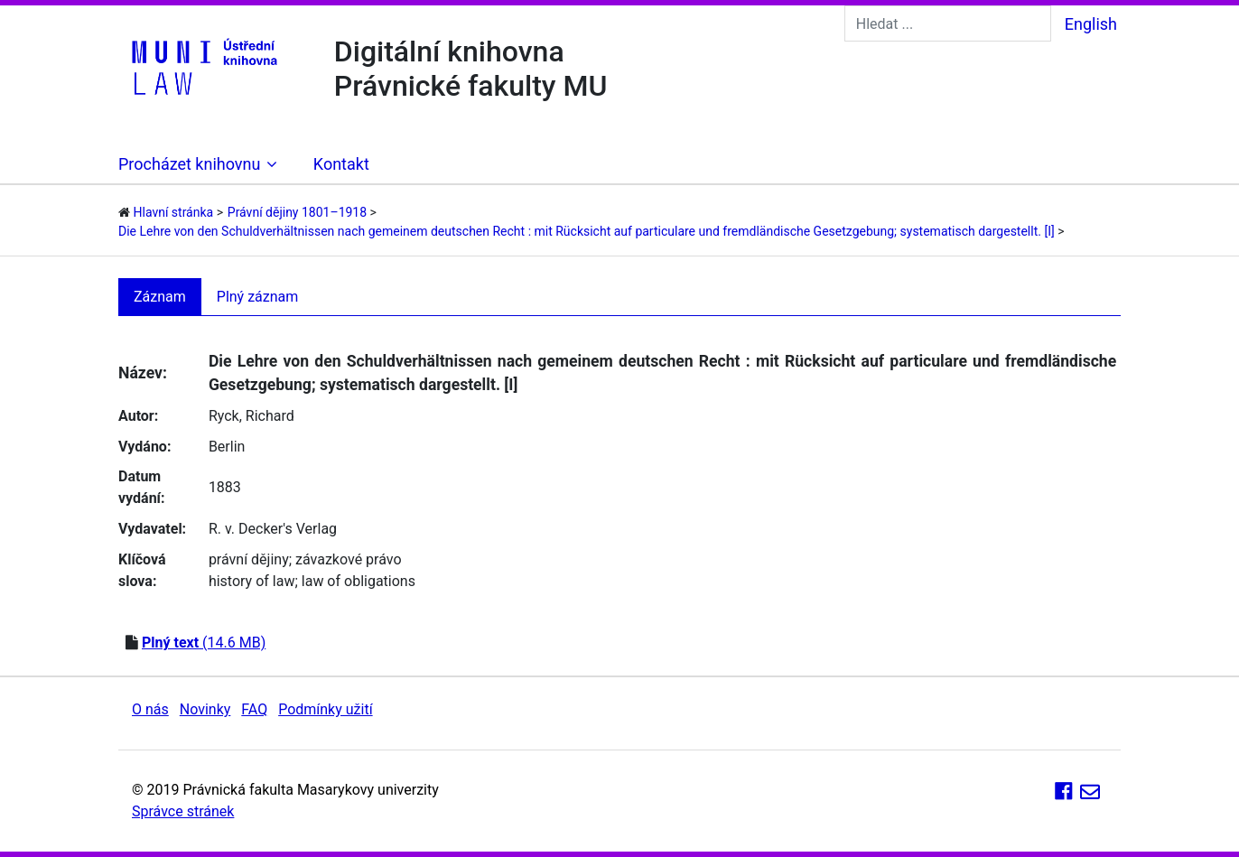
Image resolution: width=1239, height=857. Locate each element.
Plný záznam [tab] (258, 296)
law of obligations (358, 581)
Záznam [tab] (160, 296)
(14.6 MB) (204, 642)
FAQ (254, 709)
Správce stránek (183, 811)
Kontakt (341, 163)
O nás (150, 709)
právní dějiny (249, 559)
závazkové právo (348, 559)
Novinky (205, 709)
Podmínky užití (325, 709)
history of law (252, 581)
